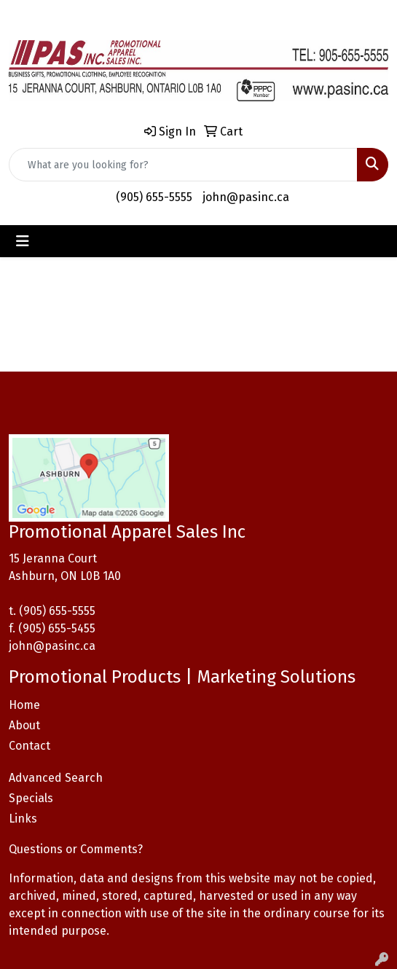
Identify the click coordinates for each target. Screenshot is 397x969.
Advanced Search (56, 778)
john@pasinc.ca (246, 197)
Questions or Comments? (76, 849)
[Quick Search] (183, 164)
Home (24, 705)
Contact (29, 746)
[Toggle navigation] (22, 241)
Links (23, 818)
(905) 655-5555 (154, 197)
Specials (31, 798)
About (24, 725)
